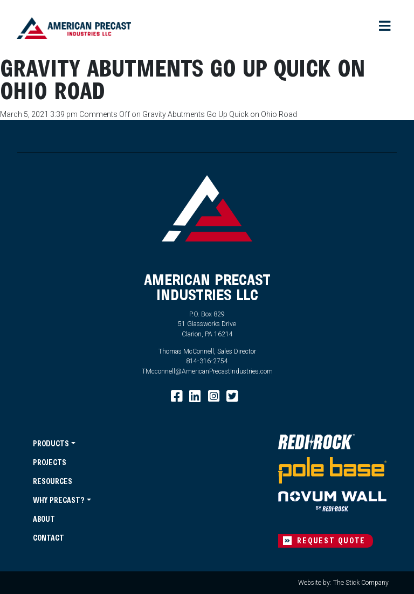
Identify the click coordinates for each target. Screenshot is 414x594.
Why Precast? (59, 500)
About (44, 518)
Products (51, 443)
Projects (49, 462)
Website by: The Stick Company (343, 582)
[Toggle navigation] (385, 26)
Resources (52, 481)
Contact (48, 537)
